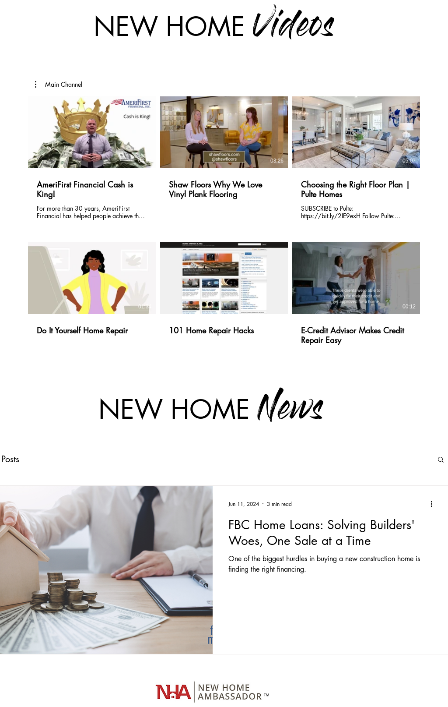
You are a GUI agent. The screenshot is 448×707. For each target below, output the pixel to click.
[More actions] (434, 503)
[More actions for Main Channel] (58, 84)
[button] (58, 84)
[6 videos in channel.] (224, 231)
